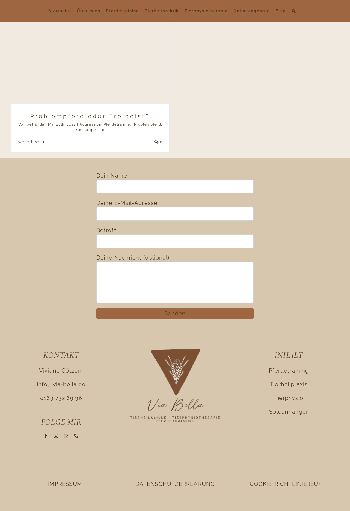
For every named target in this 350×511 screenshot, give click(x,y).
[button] (294, 11)
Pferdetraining (118, 124)
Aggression (90, 124)
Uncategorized (90, 130)
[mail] (66, 436)
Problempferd (147, 124)
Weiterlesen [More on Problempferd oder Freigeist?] (30, 142)
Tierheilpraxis (288, 384)
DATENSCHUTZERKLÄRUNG (175, 484)
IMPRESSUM (65, 484)
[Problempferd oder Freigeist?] (90, 87)
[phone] (76, 436)
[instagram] (56, 436)
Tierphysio (289, 398)
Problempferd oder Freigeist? (90, 116)
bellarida (35, 124)
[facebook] (46, 436)
